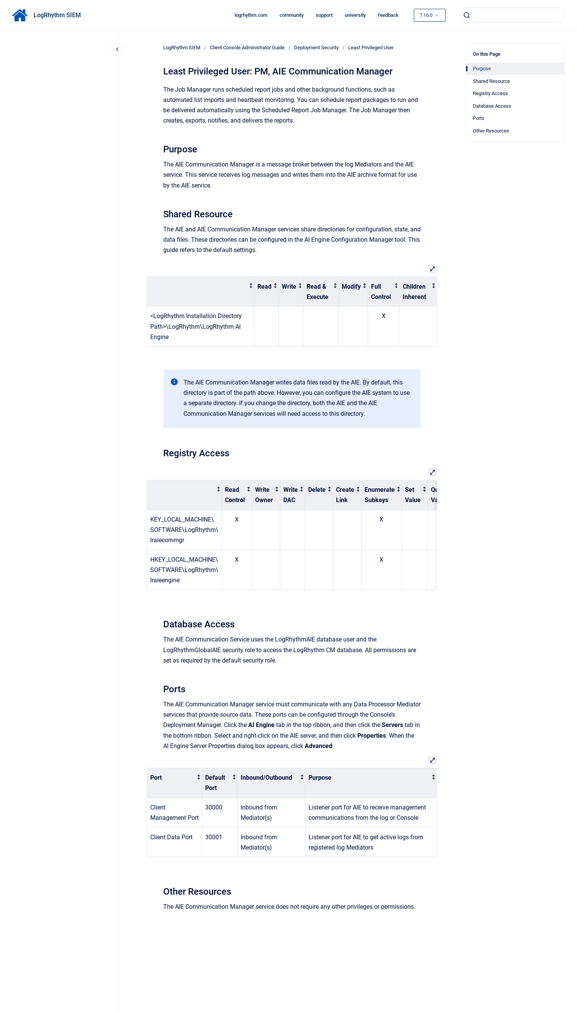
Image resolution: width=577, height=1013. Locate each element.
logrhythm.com (251, 15)
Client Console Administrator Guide (247, 47)
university (355, 15)
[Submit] (467, 15)
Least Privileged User (371, 47)
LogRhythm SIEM (57, 15)
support (324, 15)
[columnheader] (200, 292)
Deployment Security (316, 47)
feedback (388, 15)
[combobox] (511, 15)
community (292, 15)
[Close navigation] (117, 49)
